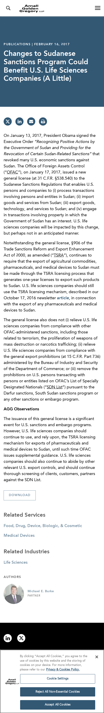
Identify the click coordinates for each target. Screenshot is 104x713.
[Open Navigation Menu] (97, 8)
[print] (43, 121)
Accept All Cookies (58, 706)
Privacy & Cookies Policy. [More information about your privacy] (63, 671)
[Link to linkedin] (8, 638)
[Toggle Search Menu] (8, 8)
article (63, 298)
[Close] (97, 658)
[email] (31, 121)
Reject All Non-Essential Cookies (57, 693)
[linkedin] (19, 121)
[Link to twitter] (21, 638)
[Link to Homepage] (54, 9)
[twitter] (8, 121)
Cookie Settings (58, 680)
